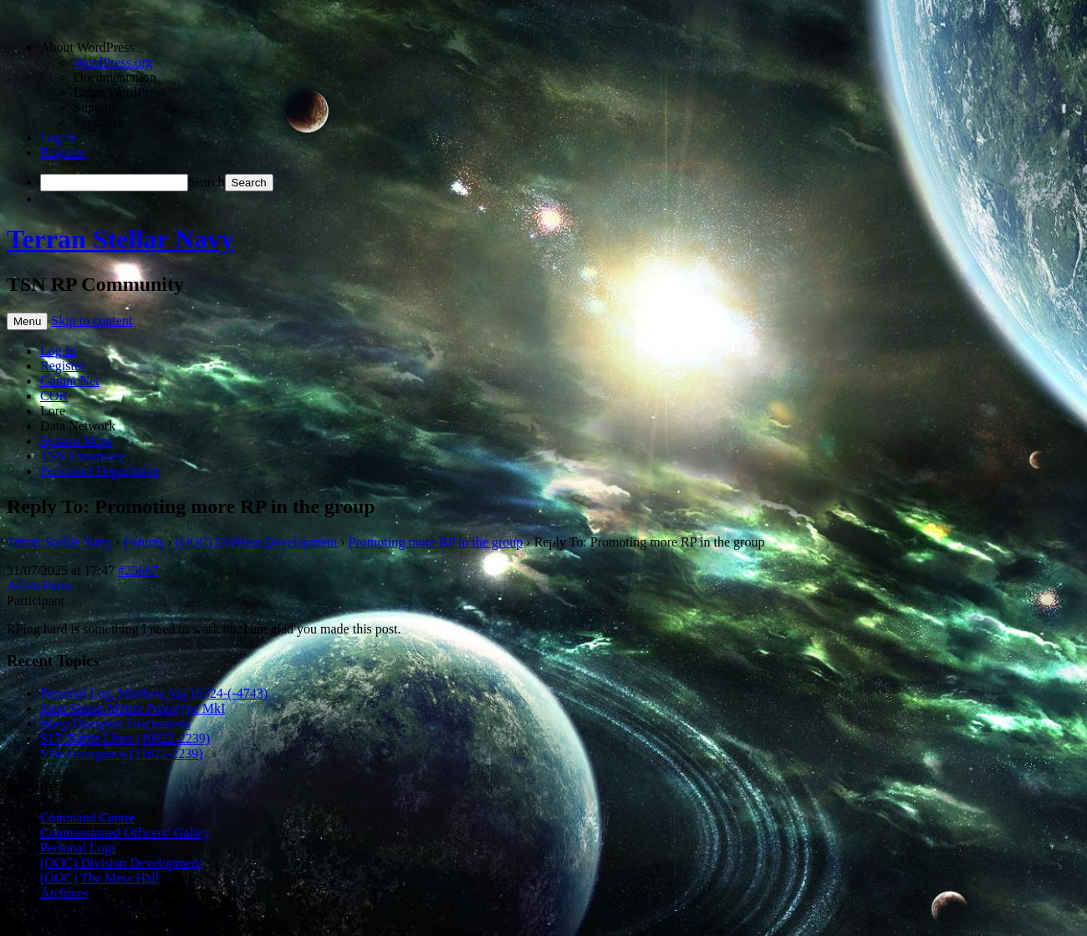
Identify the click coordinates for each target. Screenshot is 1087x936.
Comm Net (70, 381)
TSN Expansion (82, 456)
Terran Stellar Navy (120, 239)
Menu (27, 321)
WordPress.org (113, 62)
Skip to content (91, 320)
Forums (143, 542)
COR (54, 396)
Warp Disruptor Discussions (115, 723)
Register (62, 152)
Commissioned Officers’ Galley (125, 833)
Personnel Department (100, 471)
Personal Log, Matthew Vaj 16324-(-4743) (154, 693)
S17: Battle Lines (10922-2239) (125, 738)
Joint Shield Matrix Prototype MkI (132, 708)
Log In (58, 350)
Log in (57, 137)
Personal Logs (78, 848)
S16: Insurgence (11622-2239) (121, 753)
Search (206, 182)
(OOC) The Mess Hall (99, 878)
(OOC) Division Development (257, 542)
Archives (64, 893)
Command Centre (87, 818)
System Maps (76, 441)
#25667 (138, 570)
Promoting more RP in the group (436, 542)
